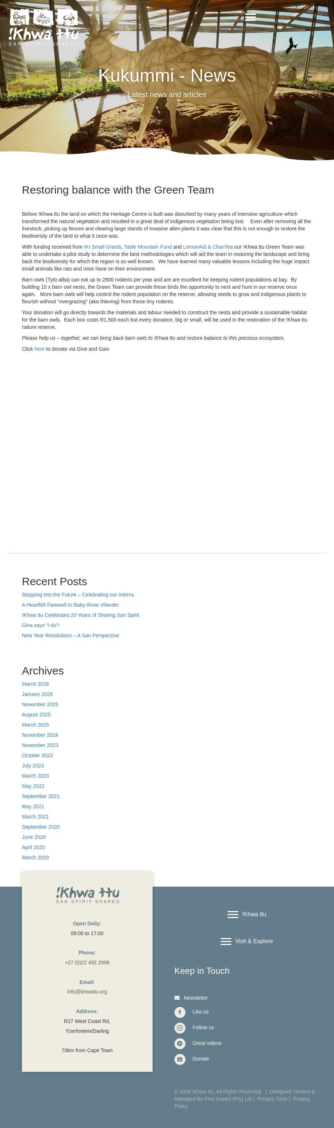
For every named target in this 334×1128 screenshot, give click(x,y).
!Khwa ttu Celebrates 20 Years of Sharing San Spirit (80, 615)
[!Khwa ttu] (246, 915)
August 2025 (36, 714)
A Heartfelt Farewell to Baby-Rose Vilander (70, 605)
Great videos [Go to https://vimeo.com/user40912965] (207, 1043)
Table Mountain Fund (148, 247)
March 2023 (35, 776)
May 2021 (33, 806)
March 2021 (35, 817)
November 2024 (40, 735)
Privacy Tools (272, 1099)
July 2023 (33, 766)
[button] (190, 997)
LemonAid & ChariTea (208, 247)
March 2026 (35, 684)
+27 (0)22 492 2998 (87, 962)
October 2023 (37, 755)
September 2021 (41, 796)
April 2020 (33, 847)
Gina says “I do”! (40, 625)
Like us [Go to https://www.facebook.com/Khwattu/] (201, 1012)
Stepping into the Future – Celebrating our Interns (78, 595)
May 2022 (33, 786)
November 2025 (40, 704)
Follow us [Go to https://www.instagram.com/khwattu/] (203, 1027)
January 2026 (37, 694)
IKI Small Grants (102, 247)
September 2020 (41, 827)
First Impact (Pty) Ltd (228, 1099)
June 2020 (34, 837)
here (39, 349)
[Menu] (250, 17)
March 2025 (35, 725)
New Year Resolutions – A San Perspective (70, 635)
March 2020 (35, 857)
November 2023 (40, 745)
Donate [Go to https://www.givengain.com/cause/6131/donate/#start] (201, 1059)
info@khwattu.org (87, 992)
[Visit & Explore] (247, 942)
